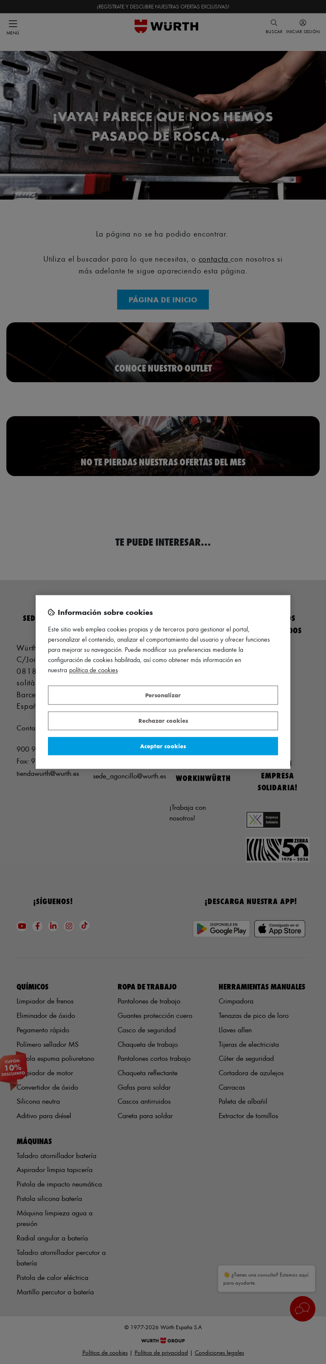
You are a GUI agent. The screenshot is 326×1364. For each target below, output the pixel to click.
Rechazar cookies (163, 720)
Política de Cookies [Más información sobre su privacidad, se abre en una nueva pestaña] (93, 670)
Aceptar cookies (163, 746)
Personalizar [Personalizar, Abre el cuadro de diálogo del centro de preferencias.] (163, 695)
